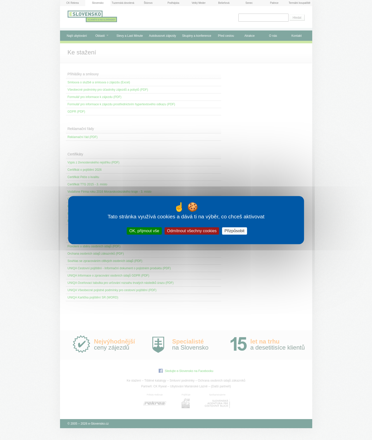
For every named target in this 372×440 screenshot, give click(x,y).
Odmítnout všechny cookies (192, 231)
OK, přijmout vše (144, 231)
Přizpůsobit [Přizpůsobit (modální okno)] (234, 231)
